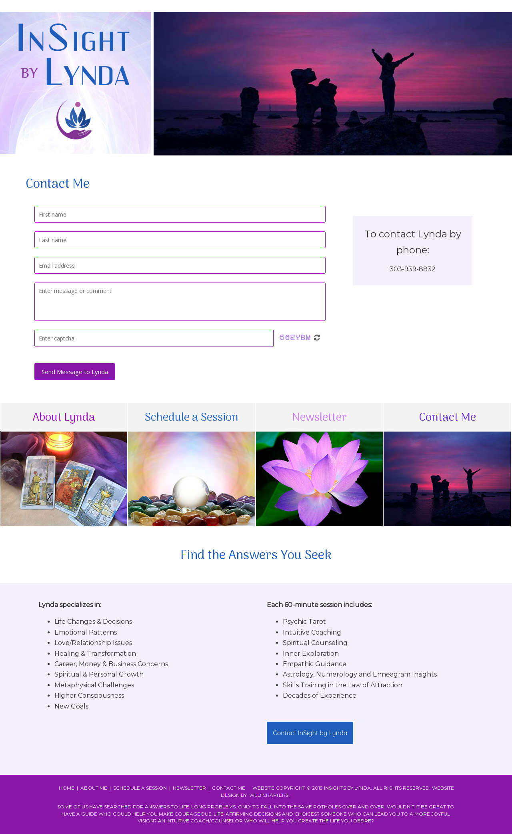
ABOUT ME (93, 788)
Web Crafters (268, 795)
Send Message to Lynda (75, 372)
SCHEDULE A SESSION (140, 788)
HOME (66, 788)
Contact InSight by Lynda (310, 733)
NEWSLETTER (189, 788)
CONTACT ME (228, 788)
